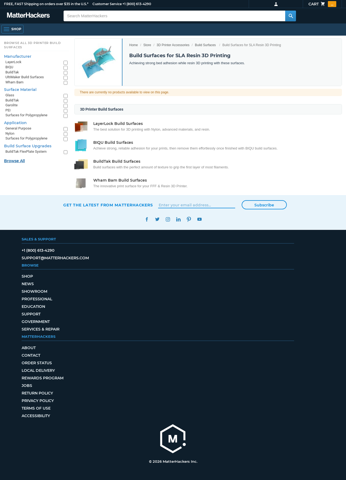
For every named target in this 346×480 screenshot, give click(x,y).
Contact (31, 355)
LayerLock (13, 62)
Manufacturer (17, 56)
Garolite (11, 105)
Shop (27, 276)
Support (31, 314)
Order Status (37, 362)
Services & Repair (40, 329)
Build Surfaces (205, 45)
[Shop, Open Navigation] (12, 29)
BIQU (9, 67)
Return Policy (37, 393)
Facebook (146, 219)
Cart (322, 4)
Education (33, 306)
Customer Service (107, 4)
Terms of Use (36, 408)
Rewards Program (43, 378)
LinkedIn (178, 219)
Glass (9, 95)
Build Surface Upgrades (27, 146)
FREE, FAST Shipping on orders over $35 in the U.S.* (46, 4)
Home (133, 45)
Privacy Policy (38, 400)
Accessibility (36, 415)
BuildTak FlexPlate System (25, 151)
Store (147, 45)
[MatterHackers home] (173, 439)
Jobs (27, 385)
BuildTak (12, 72)
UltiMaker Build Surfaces (24, 77)
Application (15, 122)
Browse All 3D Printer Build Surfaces (32, 45)
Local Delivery (38, 370)
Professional (37, 299)
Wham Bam (14, 82)
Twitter (157, 219)
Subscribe (264, 205)
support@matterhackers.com (55, 258)
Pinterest (189, 219)
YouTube (199, 219)
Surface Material (20, 89)
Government (36, 321)
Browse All (14, 160)
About (29, 347)
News (28, 283)
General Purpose (18, 128)
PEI (8, 110)
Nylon (9, 133)
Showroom (34, 291)
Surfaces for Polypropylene (26, 115)
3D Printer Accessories (173, 45)
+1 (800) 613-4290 (136, 4)
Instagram (167, 219)
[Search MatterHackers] (290, 16)
